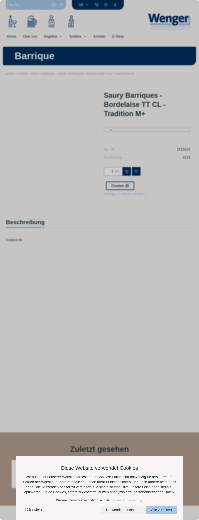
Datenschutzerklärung (126, 500)
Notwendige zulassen (122, 510)
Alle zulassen (161, 510)
